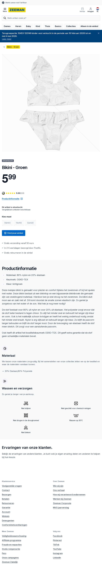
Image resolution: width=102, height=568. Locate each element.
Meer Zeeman (8, 531)
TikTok (56, 544)
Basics (58, 26)
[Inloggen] (91, 10)
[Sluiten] (98, 33)
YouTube (57, 549)
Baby (28, 26)
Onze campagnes (10, 557)
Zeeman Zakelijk (10, 562)
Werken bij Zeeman (62, 499)
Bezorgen (6, 494)
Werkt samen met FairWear (16, 3)
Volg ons (56, 531)
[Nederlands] (97, 10)
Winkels (5, 516)
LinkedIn (57, 557)
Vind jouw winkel (13, 233)
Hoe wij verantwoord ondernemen (69, 494)
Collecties (71, 26)
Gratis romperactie (11, 549)
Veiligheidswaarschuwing (14, 536)
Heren (18, 26)
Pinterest (57, 540)
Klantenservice (8, 481)
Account (6, 512)
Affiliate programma (11, 540)
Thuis (47, 26)
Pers (4, 553)
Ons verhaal (59, 490)
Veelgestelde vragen (12, 486)
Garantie (6, 507)
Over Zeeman (58, 481)
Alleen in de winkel (89, 26)
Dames (7, 26)
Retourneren (8, 503)
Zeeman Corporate (62, 503)
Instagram (58, 553)
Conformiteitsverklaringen (14, 525)
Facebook (57, 536)
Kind (38, 26)
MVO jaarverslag (61, 507)
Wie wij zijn (58, 486)
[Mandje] (82, 10)
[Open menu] (5, 9)
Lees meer (6, 39)
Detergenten (8, 520)
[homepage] (17, 9)
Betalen (5, 499)
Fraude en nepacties (12, 544)
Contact (6, 490)
